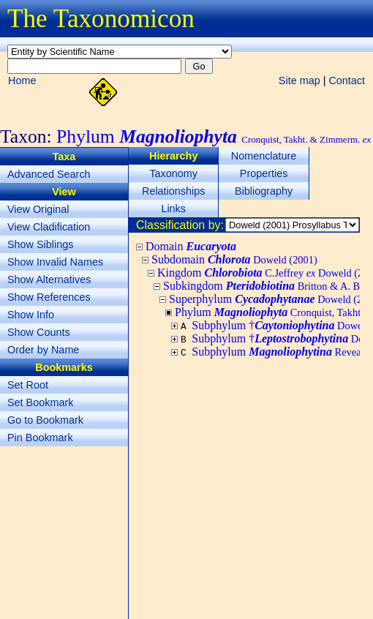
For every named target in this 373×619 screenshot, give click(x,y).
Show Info (30, 314)
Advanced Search (49, 174)
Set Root (27, 385)
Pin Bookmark (40, 437)
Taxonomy (173, 173)
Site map (299, 80)
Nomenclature (264, 156)
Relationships (173, 191)
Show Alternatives (49, 279)
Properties (264, 173)
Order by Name (43, 350)
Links (173, 208)
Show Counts (38, 332)
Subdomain (234, 259)
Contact (346, 80)
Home (22, 80)
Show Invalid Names (55, 262)
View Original (38, 209)
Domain (191, 246)
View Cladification (48, 227)
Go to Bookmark (45, 420)
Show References (49, 297)
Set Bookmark (40, 402)
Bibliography (264, 191)
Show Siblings (40, 244)
